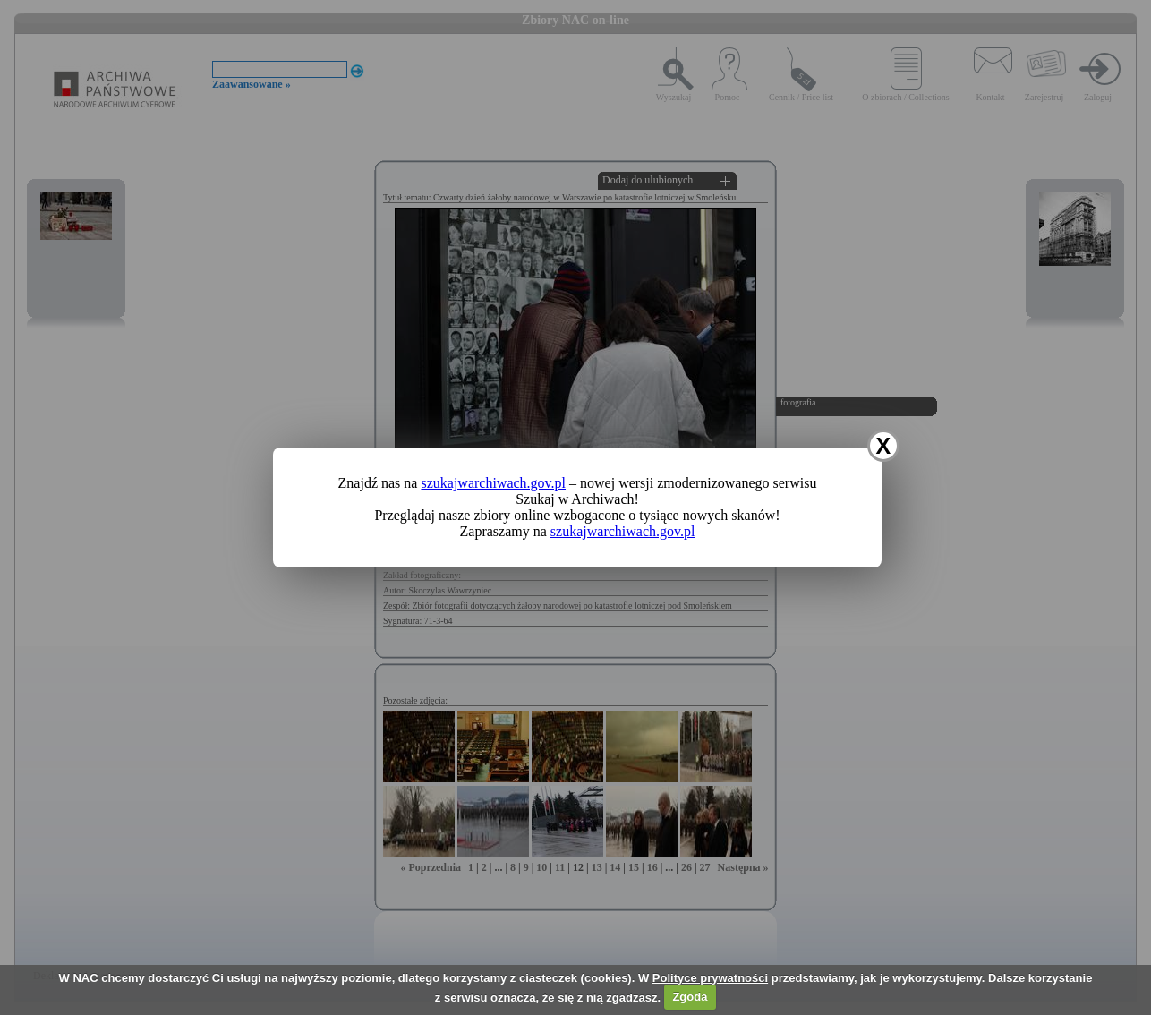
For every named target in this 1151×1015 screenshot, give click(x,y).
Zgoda (689, 996)
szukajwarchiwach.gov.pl (493, 482)
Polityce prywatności (710, 978)
